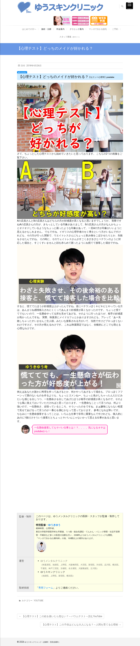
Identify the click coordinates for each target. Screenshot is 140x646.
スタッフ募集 (70, 37)
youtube (38, 600)
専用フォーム (45, 587)
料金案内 (60, 29)
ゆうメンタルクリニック (54, 560)
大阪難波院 (83, 568)
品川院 (107, 565)
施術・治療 (46, 29)
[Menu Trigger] (129, 5)
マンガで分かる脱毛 (98, 29)
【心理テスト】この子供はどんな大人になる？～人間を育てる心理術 (81, 624)
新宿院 (91, 565)
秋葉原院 (47, 565)
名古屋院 (72, 568)
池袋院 (55, 565)
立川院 (93, 568)
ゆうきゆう (54, 524)
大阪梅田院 (73, 565)
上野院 (63, 565)
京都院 (63, 568)
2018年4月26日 (33, 65)
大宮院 (83, 565)
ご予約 (115, 29)
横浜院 (115, 565)
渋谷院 (99, 565)
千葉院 (44, 568)
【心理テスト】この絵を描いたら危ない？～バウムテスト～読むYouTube (60, 616)
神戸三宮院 (53, 568)
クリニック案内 (77, 29)
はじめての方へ (29, 29)
